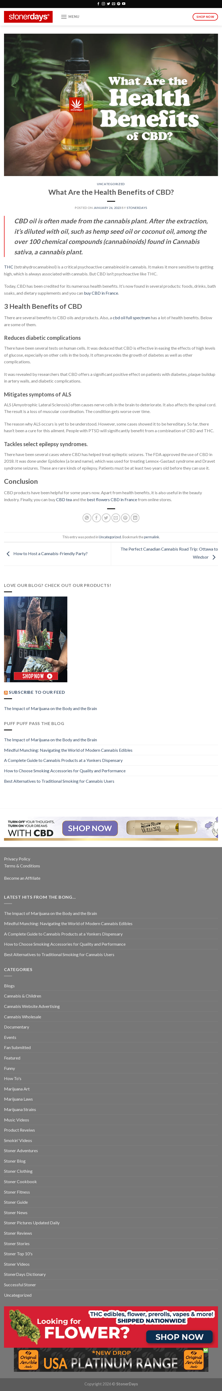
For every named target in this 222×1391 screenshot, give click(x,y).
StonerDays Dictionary (25, 1274)
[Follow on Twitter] (108, 4)
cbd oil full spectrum (131, 317)
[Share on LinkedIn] (135, 517)
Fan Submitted (17, 1047)
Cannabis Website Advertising (32, 1006)
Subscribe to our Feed (37, 692)
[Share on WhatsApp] (87, 517)
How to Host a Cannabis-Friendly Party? (46, 553)
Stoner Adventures (21, 1150)
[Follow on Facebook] (98, 4)
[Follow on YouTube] (123, 4)
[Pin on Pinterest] (125, 517)
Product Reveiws (19, 1129)
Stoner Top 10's (18, 1253)
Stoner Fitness (17, 1191)
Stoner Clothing (18, 1171)
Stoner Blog (15, 1160)
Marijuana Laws (18, 1098)
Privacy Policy (17, 858)
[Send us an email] (113, 4)
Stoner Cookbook (20, 1181)
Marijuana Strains (20, 1109)
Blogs (9, 985)
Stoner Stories (17, 1243)
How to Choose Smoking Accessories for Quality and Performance (65, 770)
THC (8, 266)
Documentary (16, 1026)
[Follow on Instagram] (103, 4)
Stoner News (16, 1212)
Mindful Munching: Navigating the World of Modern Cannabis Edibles (68, 750)
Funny (9, 1068)
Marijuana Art (17, 1088)
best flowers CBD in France (112, 499)
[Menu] (70, 16)
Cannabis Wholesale (22, 1016)
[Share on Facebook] (96, 517)
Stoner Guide (16, 1202)
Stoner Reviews (18, 1233)
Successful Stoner (20, 1284)
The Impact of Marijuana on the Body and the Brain (50, 708)
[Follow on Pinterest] (118, 4)
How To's (12, 1078)
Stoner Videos (17, 1264)
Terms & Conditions (22, 865)
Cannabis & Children (22, 995)
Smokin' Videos (18, 1140)
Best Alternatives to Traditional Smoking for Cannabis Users (59, 781)
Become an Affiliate (22, 877)
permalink (151, 537)
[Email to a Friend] (115, 517)
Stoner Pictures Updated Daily (32, 1222)
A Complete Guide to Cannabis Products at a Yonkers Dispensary (63, 760)
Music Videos (16, 1119)
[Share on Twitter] (106, 517)
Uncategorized (111, 184)
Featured (12, 1057)
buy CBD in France (101, 292)
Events (10, 1037)
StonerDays (137, 207)
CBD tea (64, 499)
